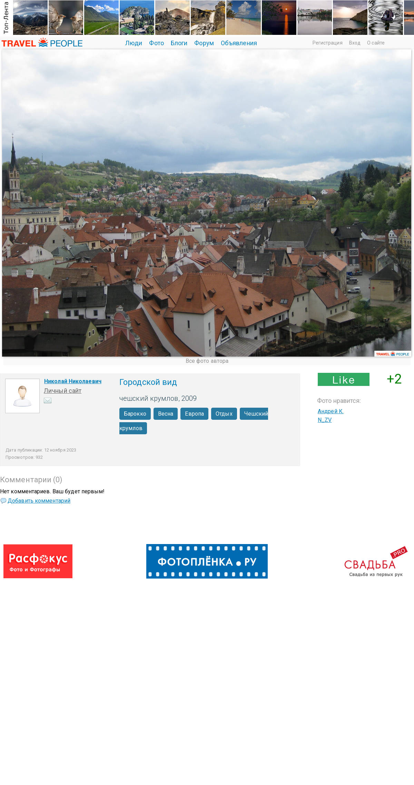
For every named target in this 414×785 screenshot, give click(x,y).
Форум (204, 43)
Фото (156, 43)
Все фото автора (207, 361)
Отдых (224, 413)
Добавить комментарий (39, 500)
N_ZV (325, 420)
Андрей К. (331, 411)
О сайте (376, 43)
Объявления (239, 43)
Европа (194, 413)
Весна (166, 413)
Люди (133, 43)
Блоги (179, 43)
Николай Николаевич (72, 381)
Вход (355, 43)
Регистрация (328, 43)
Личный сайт (62, 390)
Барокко (135, 413)
